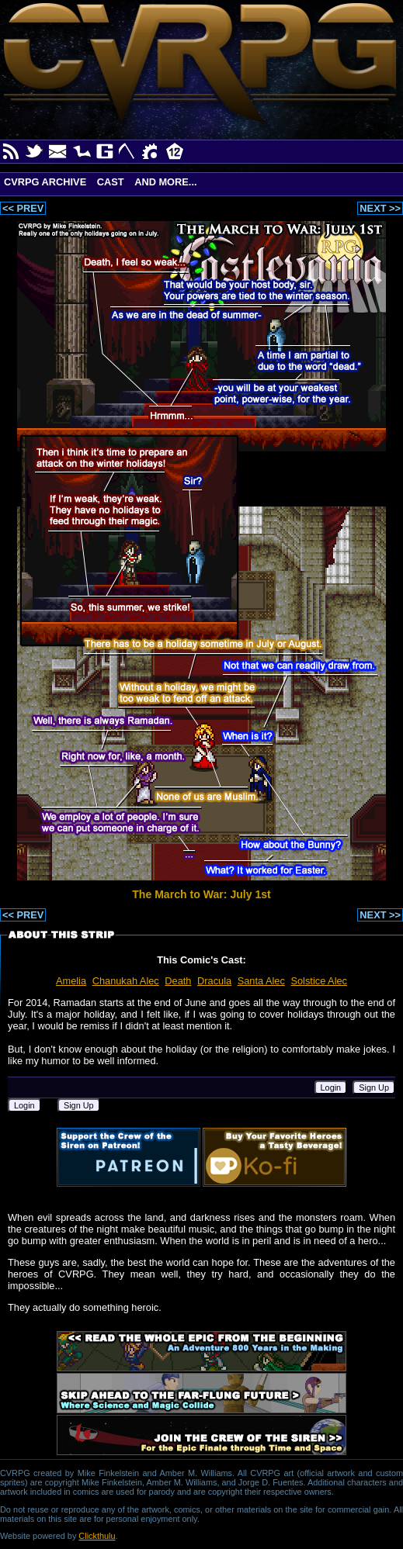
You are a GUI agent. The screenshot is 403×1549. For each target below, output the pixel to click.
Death (178, 981)
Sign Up (374, 1087)
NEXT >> (380, 208)
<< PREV (22, 208)
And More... (165, 182)
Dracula (214, 981)
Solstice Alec (318, 981)
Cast (110, 182)
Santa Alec (261, 981)
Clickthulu (96, 1535)
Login (331, 1087)
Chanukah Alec (125, 981)
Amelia (71, 981)
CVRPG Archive (45, 182)
